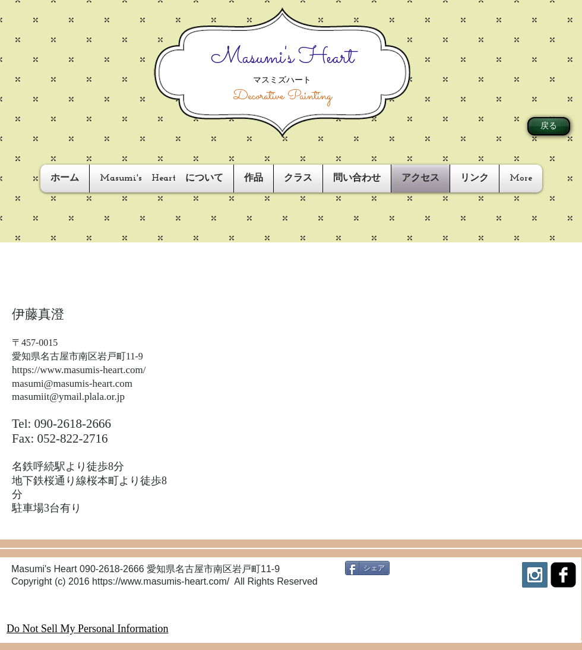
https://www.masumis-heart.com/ (79, 370)
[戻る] (548, 126)
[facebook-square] (563, 575)
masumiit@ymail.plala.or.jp (68, 396)
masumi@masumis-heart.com (72, 383)
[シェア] (367, 568)
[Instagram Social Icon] (535, 575)
